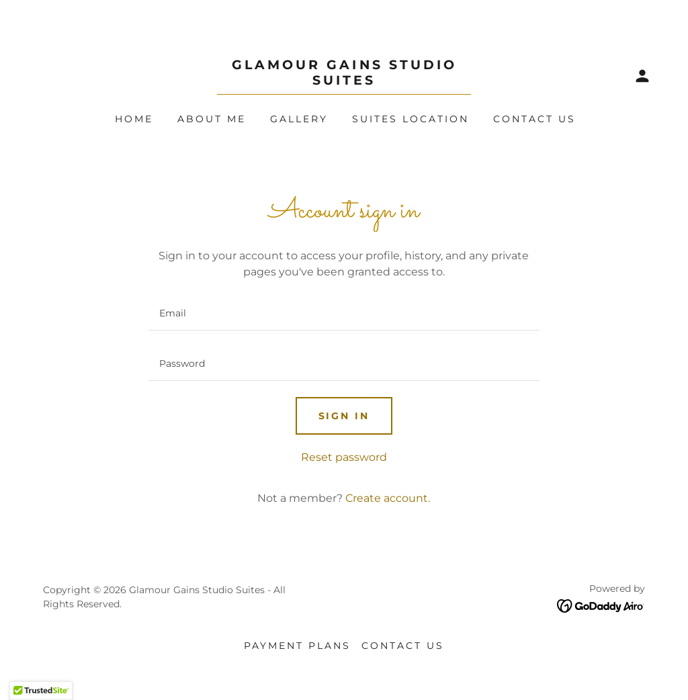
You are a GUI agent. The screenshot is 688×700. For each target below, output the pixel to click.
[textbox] (343, 313)
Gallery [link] (299, 119)
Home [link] (134, 119)
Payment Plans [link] (297, 646)
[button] (642, 75)
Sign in (344, 416)
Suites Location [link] (410, 119)
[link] (344, 81)
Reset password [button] (344, 457)
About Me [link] (211, 119)
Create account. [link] (387, 498)
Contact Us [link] (534, 119)
